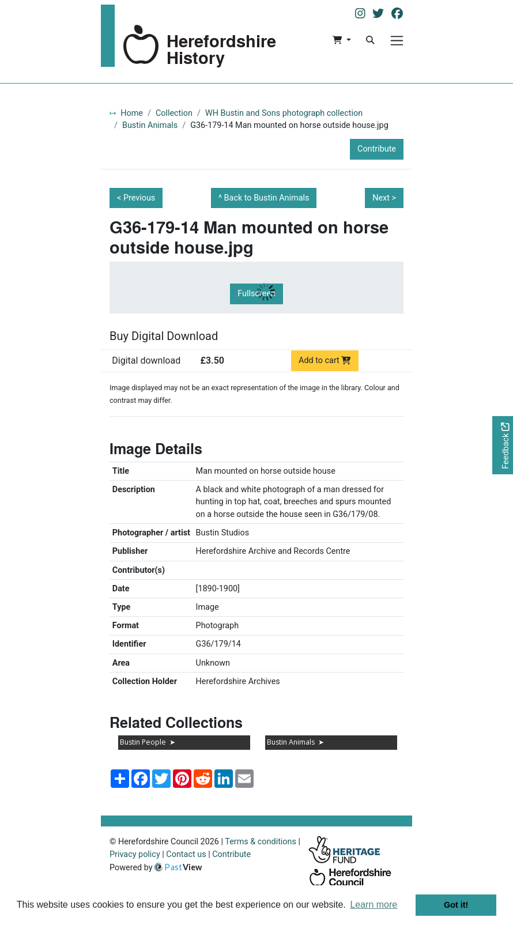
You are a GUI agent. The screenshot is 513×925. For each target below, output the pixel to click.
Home (131, 113)
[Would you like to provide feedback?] (502, 445)
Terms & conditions (260, 842)
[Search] (370, 40)
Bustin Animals (150, 125)
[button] (341, 40)
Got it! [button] (456, 904)
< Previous (136, 198)
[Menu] (397, 40)
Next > (384, 198)
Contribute (376, 149)
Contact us (186, 854)
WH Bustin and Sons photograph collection (284, 113)
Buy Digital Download (164, 336)
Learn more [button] (373, 904)
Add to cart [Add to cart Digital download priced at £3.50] (325, 360)
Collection (174, 113)
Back (267, 198)
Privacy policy (135, 854)
